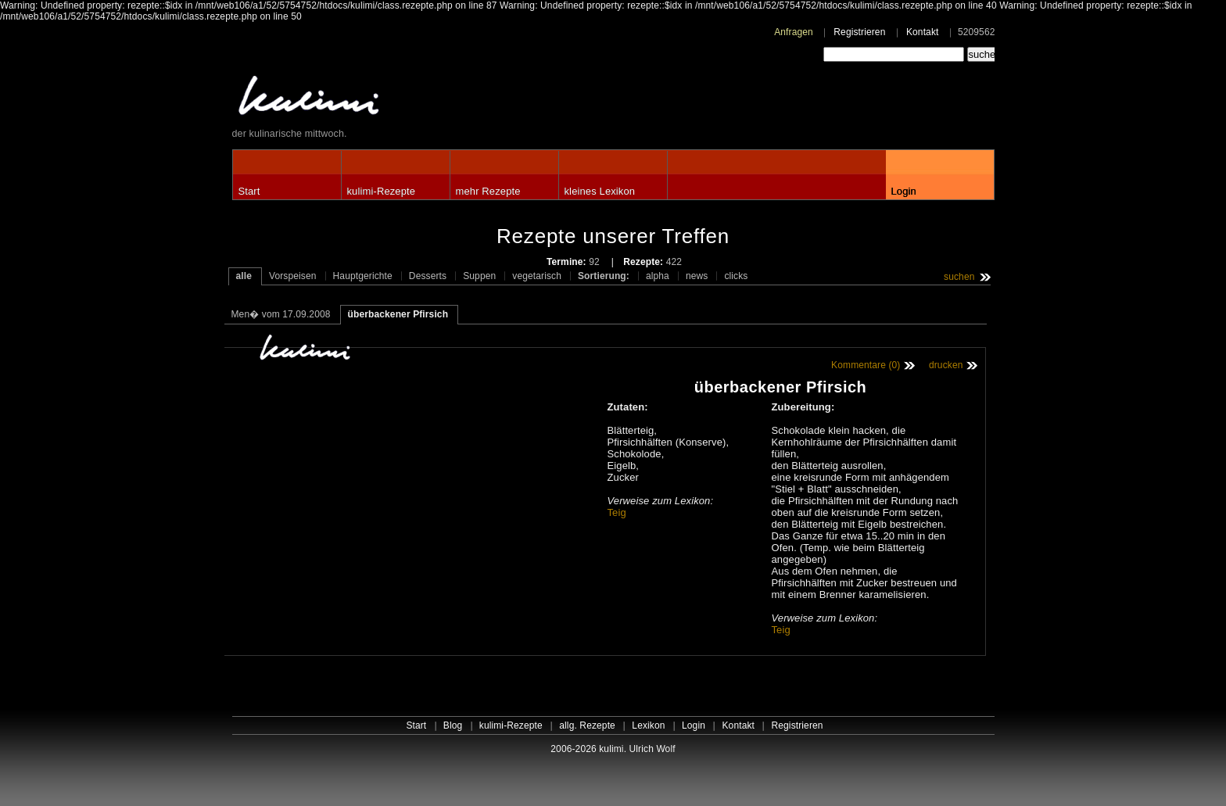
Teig (617, 512)
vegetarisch (536, 275)
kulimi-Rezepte (381, 191)
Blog (453, 725)
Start (249, 191)
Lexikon (648, 725)
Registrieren (859, 32)
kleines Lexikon (600, 191)
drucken (946, 365)
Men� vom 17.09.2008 (281, 314)
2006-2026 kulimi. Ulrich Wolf (612, 748)
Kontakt (922, 32)
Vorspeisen (293, 275)
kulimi (380, 98)
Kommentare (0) (865, 365)
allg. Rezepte (587, 725)
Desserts (427, 275)
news (697, 275)
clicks (735, 275)
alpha (657, 275)
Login (903, 191)
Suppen (479, 275)
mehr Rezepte (488, 191)
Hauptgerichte (363, 275)
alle (244, 275)
